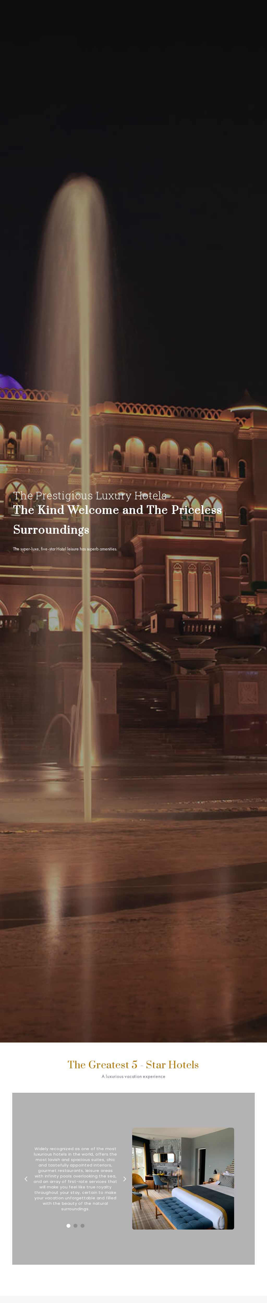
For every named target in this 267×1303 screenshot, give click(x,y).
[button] (68, 1226)
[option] (133, 521)
